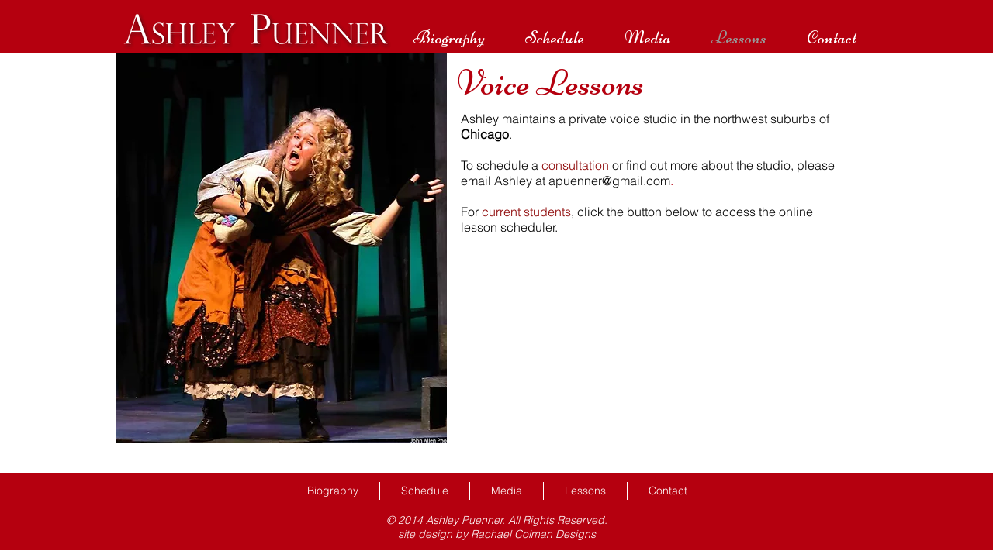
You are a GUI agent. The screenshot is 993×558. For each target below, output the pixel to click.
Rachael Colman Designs (533, 534)
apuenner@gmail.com (609, 180)
